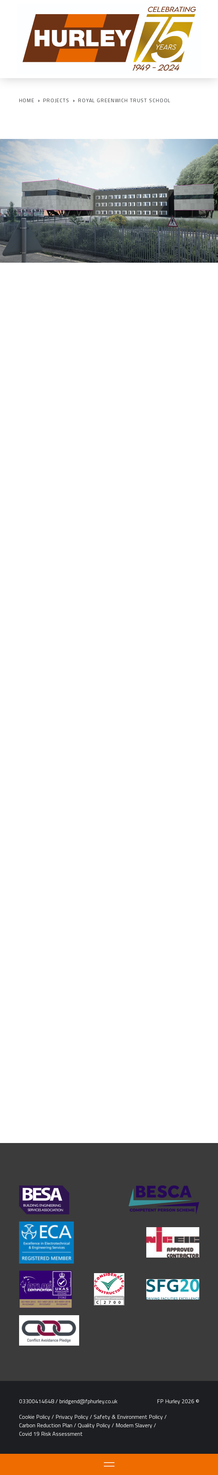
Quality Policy (94, 1425)
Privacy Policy (71, 1416)
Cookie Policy (34, 1416)
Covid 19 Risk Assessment (51, 1433)
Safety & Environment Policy (128, 1416)
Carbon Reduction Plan (45, 1425)
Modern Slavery (134, 1425)
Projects (56, 100)
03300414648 (36, 1401)
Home (27, 100)
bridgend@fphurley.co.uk (88, 1401)
